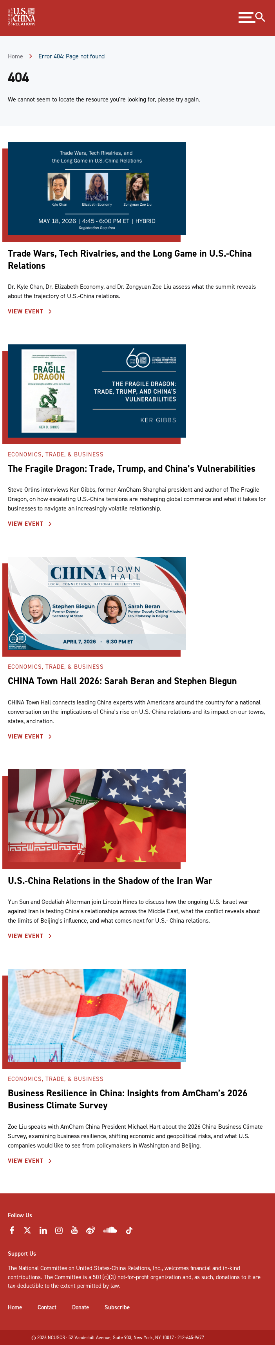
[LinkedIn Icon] (43, 1232)
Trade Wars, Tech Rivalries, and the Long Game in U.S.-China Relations (130, 259)
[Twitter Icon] (27, 1232)
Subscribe (117, 1307)
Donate (80, 1307)
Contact (47, 1307)
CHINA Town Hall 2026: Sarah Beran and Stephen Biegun (122, 681)
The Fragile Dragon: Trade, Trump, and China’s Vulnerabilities (133, 468)
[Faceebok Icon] (12, 1232)
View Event (26, 311)
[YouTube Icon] (74, 1232)
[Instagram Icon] (59, 1232)
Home (15, 56)
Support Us (22, 1254)
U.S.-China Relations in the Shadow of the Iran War (110, 880)
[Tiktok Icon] (129, 1233)
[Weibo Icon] (90, 1232)
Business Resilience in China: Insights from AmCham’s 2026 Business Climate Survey (128, 1099)
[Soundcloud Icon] (110, 1231)
